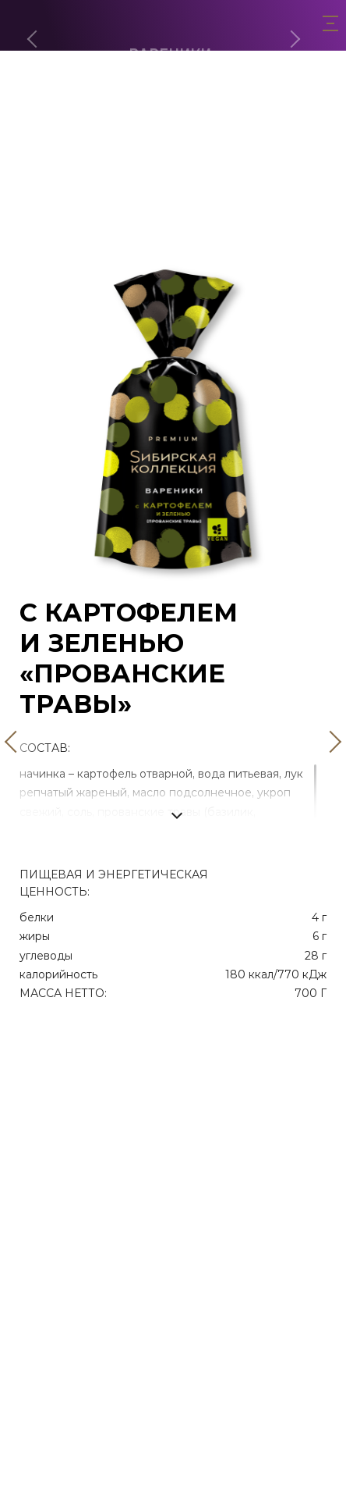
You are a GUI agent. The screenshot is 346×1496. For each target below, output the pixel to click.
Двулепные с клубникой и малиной (173, 215)
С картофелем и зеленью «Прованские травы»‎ (173, 151)
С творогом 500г (173, 130)
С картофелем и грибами (173, 173)
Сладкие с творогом (173, 109)
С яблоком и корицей (173, 236)
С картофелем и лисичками (173, 194)
